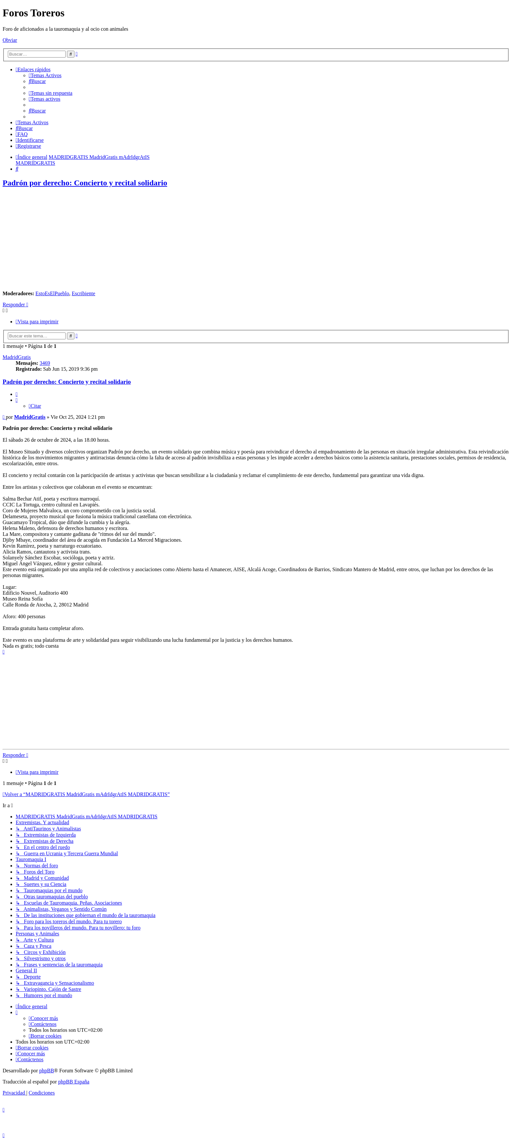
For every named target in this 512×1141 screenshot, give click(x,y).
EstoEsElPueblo (52, 293)
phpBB (46, 1070)
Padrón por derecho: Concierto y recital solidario (85, 183)
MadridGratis (17, 357)
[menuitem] (45, 75)
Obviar (10, 40)
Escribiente (83, 293)
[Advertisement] (256, 239)
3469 (45, 363)
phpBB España (73, 1081)
